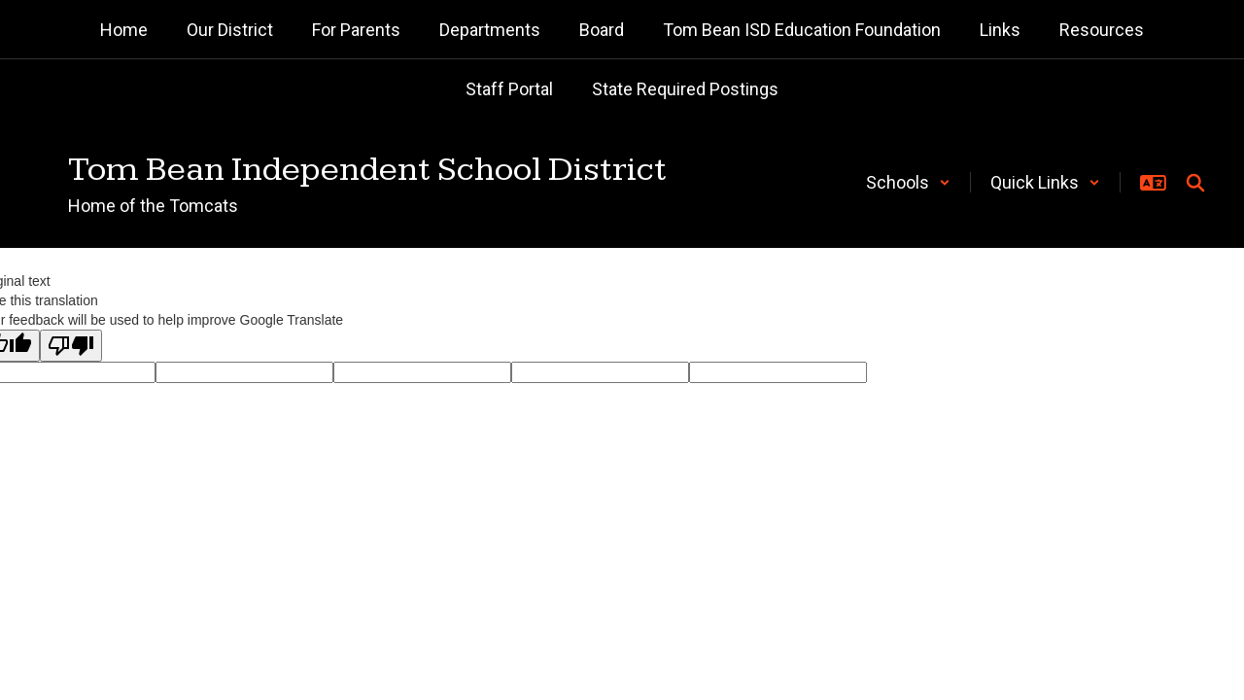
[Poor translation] (71, 346)
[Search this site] (1195, 182)
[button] (908, 182)
